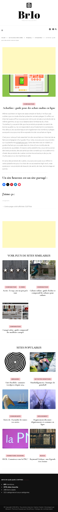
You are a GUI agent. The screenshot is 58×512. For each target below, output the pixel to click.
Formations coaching (15, 455)
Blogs (42, 455)
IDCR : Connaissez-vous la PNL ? (15, 459)
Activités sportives (43, 379)
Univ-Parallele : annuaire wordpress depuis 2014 (15, 384)
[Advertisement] (29, 60)
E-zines (22, 287)
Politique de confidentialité (44, 509)
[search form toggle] (56, 29)
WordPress (30, 509)
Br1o (29, 14)
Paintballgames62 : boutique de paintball (42, 384)
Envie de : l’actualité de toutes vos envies (15, 421)
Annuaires (15, 379)
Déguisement (43, 416)
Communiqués (15, 416)
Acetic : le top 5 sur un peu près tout (15, 292)
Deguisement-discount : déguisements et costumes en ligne (42, 422)
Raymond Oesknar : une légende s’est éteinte (42, 460)
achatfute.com (22, 143)
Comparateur (29, 104)
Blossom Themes (11, 509)
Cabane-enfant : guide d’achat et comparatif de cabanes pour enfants (42, 293)
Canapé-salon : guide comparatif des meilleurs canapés (15, 331)
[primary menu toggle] (2, 30)
